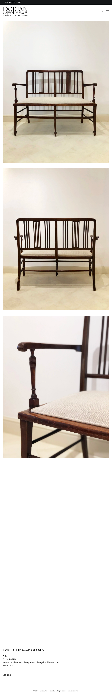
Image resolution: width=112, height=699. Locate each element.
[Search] (100, 11)
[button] (107, 11)
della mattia (74, 691)
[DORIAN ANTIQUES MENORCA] (15, 11)
